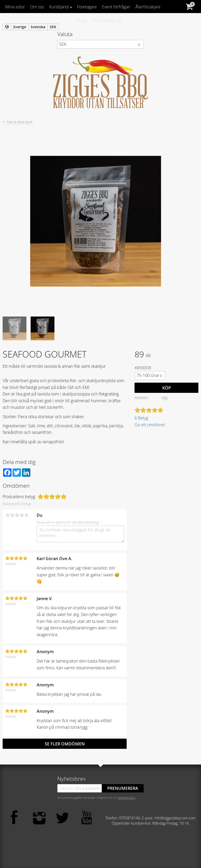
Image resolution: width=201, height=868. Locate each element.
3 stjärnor (17, 515)
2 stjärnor (12, 515)
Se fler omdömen (65, 744)
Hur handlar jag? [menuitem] (107, 20)
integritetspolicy (126, 798)
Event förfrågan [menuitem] (116, 7)
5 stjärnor (26, 515)
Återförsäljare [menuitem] (147, 7)
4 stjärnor (21, 515)
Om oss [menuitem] (37, 7)
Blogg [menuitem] (82, 20)
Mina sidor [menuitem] (15, 7)
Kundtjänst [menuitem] (59, 7)
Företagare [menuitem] (87, 7)
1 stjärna (7, 515)
